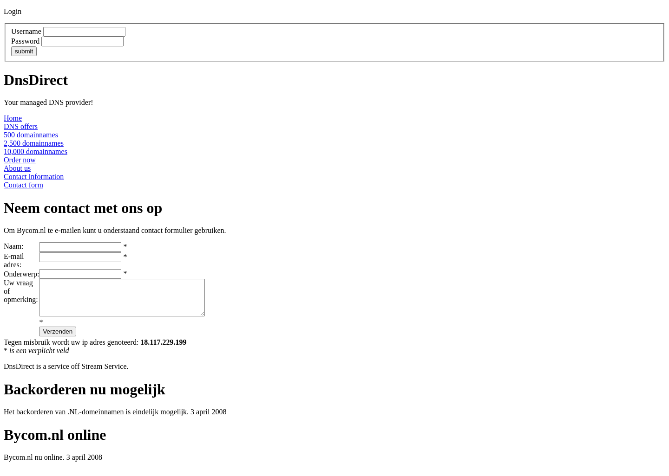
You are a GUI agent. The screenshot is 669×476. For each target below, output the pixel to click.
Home (13, 118)
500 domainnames (31, 135)
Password (25, 41)
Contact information (34, 176)
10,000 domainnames (35, 151)
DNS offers (21, 126)
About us (17, 168)
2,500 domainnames (34, 143)
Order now (20, 160)
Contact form (23, 185)
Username (26, 31)
